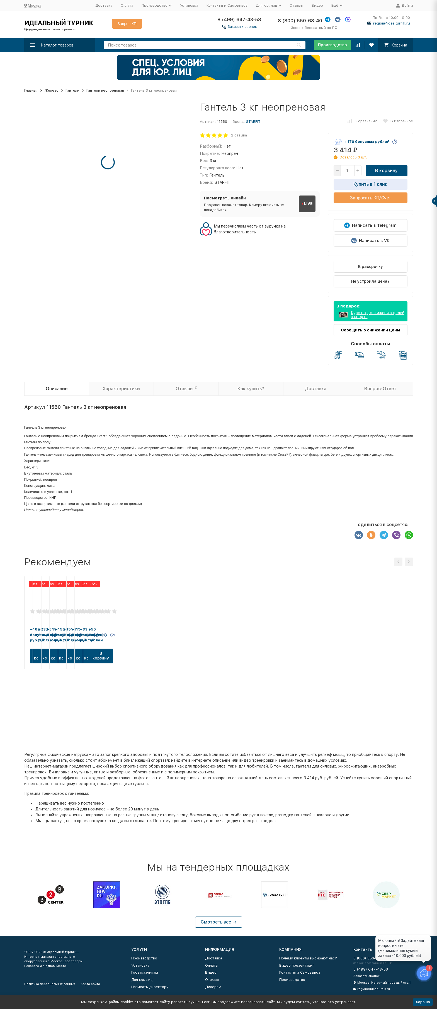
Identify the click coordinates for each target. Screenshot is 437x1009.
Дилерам (213, 987)
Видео (317, 5)
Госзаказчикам (144, 972)
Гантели (72, 90)
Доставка (103, 5)
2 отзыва (239, 135)
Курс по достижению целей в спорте (377, 315)
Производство (332, 45)
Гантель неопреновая (105, 90)
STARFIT (253, 121)
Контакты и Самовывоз (227, 5)
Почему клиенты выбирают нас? (308, 958)
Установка (189, 5)
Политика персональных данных (49, 984)
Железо (52, 90)
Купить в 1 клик (370, 184)
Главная (31, 90)
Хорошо (423, 1002)
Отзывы (296, 5)
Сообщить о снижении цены (370, 330)
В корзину (386, 170)
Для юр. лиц (141, 980)
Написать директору (149, 987)
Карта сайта (90, 984)
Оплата (127, 5)
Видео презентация (296, 965)
